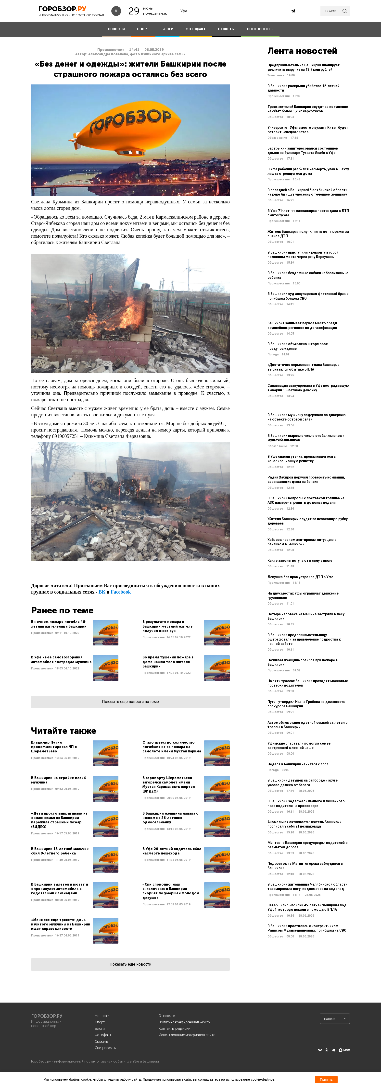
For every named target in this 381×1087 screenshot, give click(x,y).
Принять (326, 1079)
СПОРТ (143, 29)
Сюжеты (102, 1041)
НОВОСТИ (116, 29)
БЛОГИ (167, 29)
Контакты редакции (174, 1028)
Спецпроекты (105, 1048)
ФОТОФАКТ (196, 29)
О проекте (167, 1016)
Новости (102, 1016)
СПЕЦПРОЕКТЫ (260, 29)
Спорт (100, 1022)
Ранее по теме (62, 610)
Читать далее (74, 632)
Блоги (100, 1028)
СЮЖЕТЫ (226, 29)
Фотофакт (103, 1035)
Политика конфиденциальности (185, 1022)
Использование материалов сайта (187, 1035)
